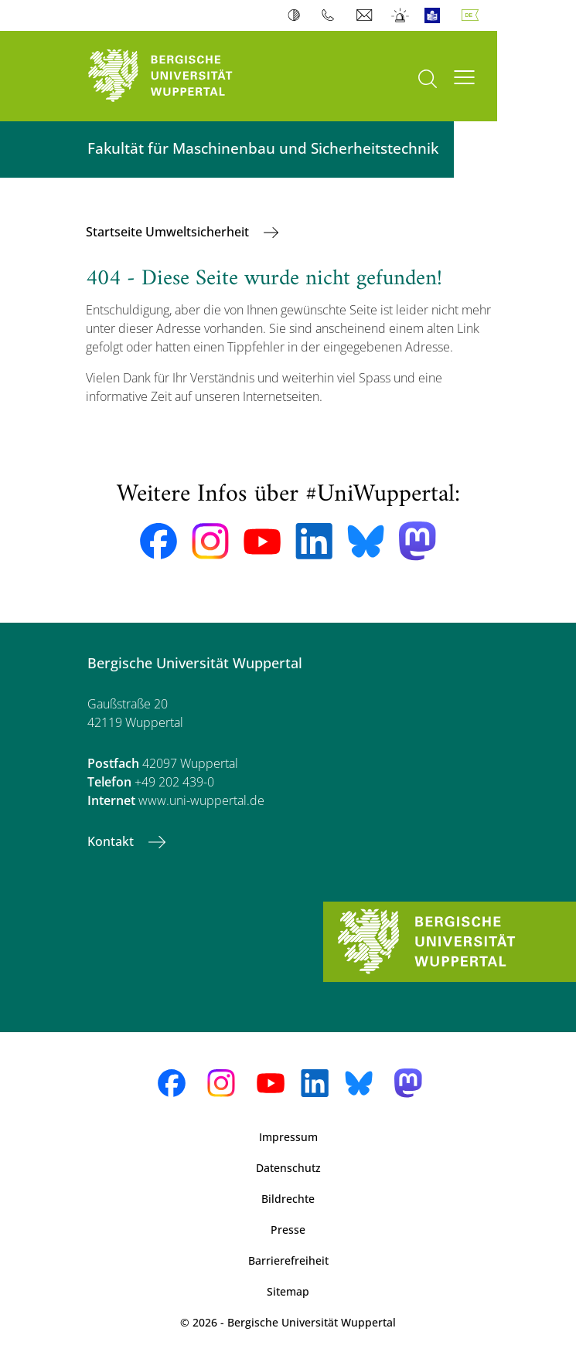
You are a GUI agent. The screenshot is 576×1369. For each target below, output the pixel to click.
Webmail (366, 15)
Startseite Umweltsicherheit (169, 231)
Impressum (288, 1137)
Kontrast (297, 15)
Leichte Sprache (435, 15)
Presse (288, 1229)
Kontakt (112, 841)
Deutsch (473, 15)
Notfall (401, 15)
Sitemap (288, 1291)
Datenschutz (288, 1167)
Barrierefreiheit (288, 1260)
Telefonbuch (331, 15)
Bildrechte (288, 1198)
